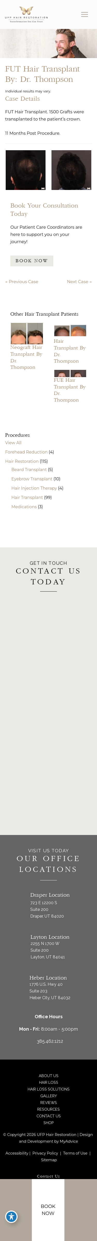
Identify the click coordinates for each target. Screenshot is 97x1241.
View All (13, 442)
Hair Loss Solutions (49, 1089)
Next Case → (79, 281)
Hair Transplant (27, 497)
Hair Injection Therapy (34, 488)
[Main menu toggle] (84, 14)
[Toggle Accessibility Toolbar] (11, 1217)
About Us (48, 1075)
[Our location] (87, 1210)
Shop (48, 1122)
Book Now (48, 1210)
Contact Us (48, 1116)
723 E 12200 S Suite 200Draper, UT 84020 (47, 909)
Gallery (48, 1096)
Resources (48, 1109)
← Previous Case (21, 281)
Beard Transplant (29, 469)
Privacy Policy (45, 1153)
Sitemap (48, 1160)
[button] (31, 260)
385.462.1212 (50, 1041)
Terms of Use (75, 1153)
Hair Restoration (22, 461)
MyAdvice (69, 1141)
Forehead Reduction (26, 452)
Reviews (48, 1102)
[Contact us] (84, 1210)
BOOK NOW (32, 261)
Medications (24, 506)
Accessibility (16, 1153)
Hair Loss (48, 1082)
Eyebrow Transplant (32, 478)
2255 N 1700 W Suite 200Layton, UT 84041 (48, 950)
